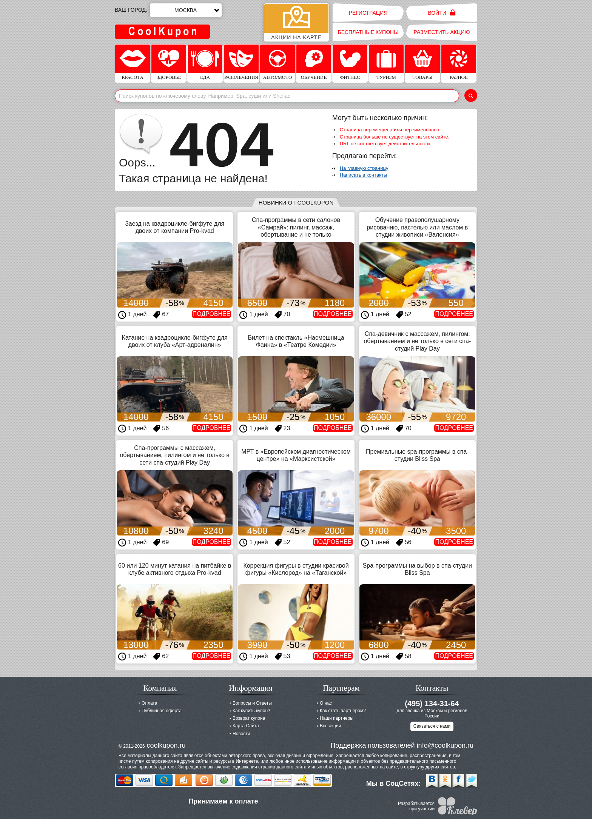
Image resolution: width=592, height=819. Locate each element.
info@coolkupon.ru (445, 745)
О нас (326, 703)
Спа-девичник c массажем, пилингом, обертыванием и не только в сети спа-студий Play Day (417, 341)
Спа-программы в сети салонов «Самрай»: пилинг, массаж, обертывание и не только (296, 227)
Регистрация (368, 13)
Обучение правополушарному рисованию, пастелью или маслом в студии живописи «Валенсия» (417, 227)
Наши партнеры (336, 718)
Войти (441, 12)
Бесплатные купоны (368, 32)
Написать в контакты (363, 175)
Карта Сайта (246, 725)
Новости (241, 733)
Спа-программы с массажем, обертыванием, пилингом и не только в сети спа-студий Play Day (174, 455)
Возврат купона (249, 718)
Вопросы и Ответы (252, 703)
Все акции (330, 725)
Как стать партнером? (343, 710)
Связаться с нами (431, 726)
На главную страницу (364, 168)
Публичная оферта (162, 710)
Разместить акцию (442, 32)
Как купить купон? (251, 710)
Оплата (149, 703)
